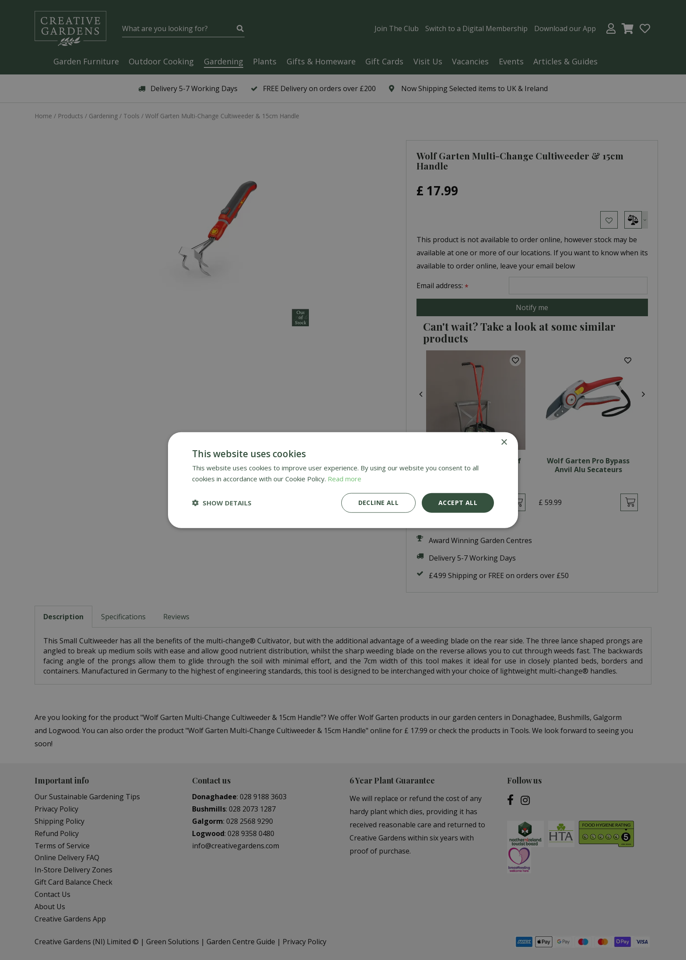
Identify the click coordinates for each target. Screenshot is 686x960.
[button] (222, 503)
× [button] (503, 442)
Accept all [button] (457, 502)
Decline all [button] (378, 502)
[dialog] (343, 480)
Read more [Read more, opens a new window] (344, 478)
